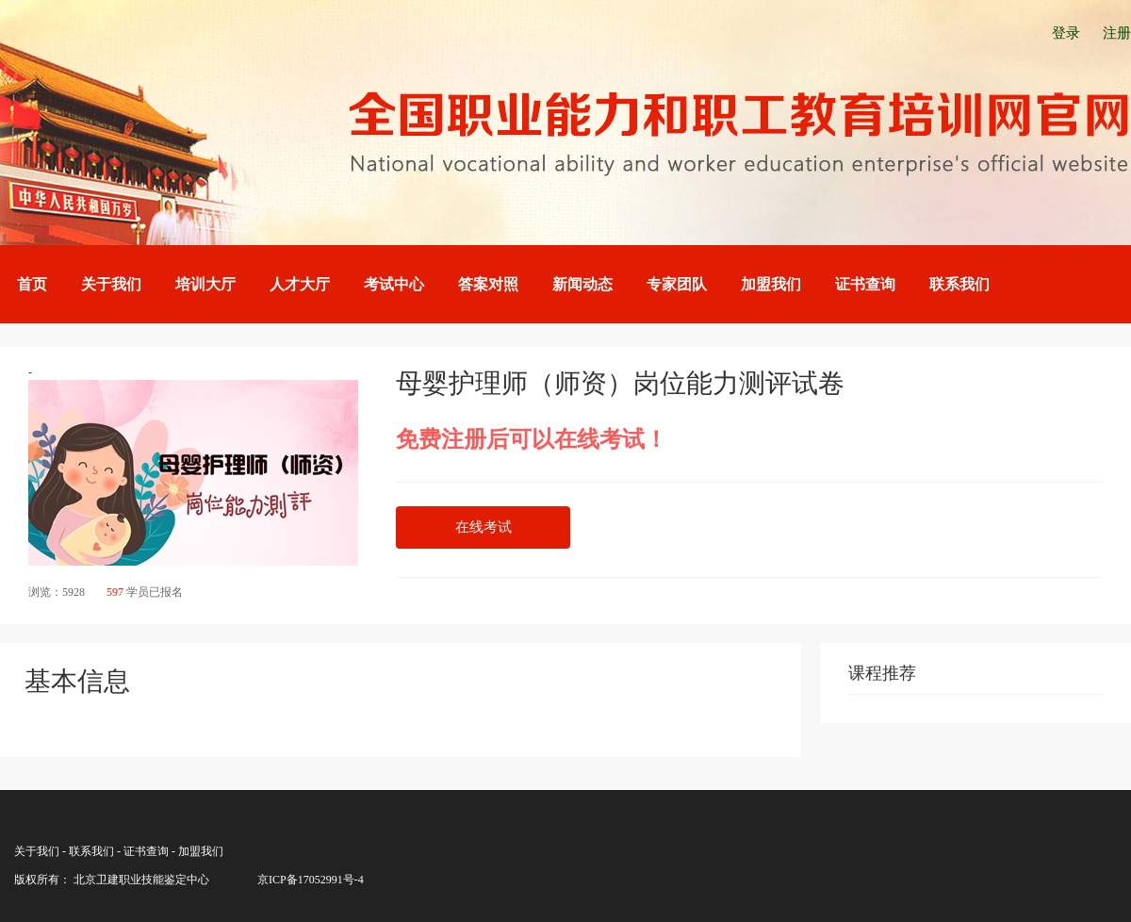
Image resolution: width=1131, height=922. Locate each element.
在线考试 (483, 527)
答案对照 (488, 284)
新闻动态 (582, 284)
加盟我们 (771, 284)
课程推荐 (882, 673)
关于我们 (111, 284)
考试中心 (394, 284)
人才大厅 (300, 284)
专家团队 (677, 284)
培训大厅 (205, 284)
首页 (32, 284)
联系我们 (959, 284)
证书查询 (865, 284)
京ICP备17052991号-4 (310, 879)
